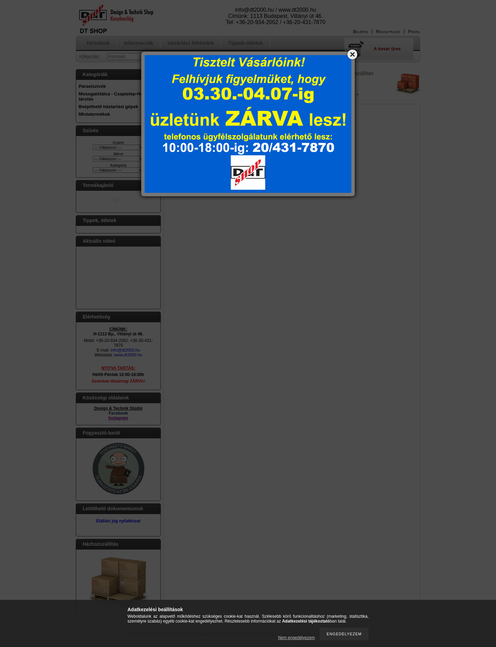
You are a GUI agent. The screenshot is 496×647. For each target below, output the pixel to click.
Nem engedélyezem (296, 637)
